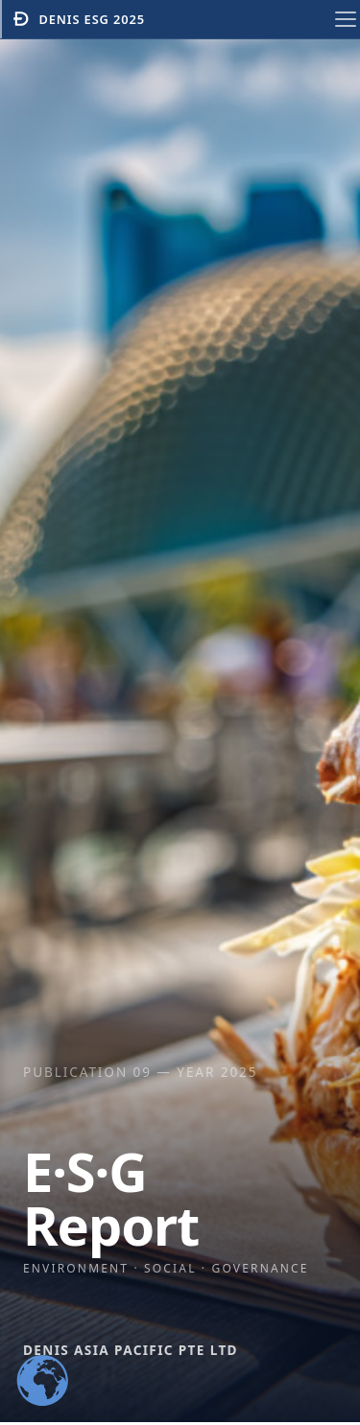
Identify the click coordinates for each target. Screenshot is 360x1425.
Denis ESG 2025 (78, 19)
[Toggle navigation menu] (345, 19)
